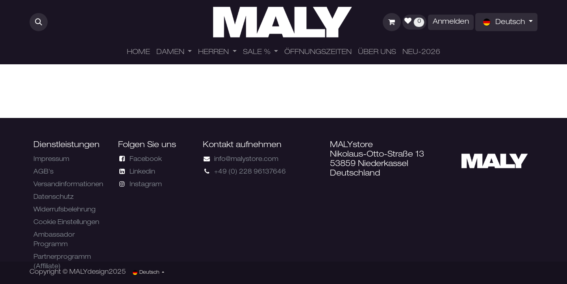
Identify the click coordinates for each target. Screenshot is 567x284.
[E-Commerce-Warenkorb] (392, 22)
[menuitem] (138, 52)
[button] (39, 22)
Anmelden (451, 22)
